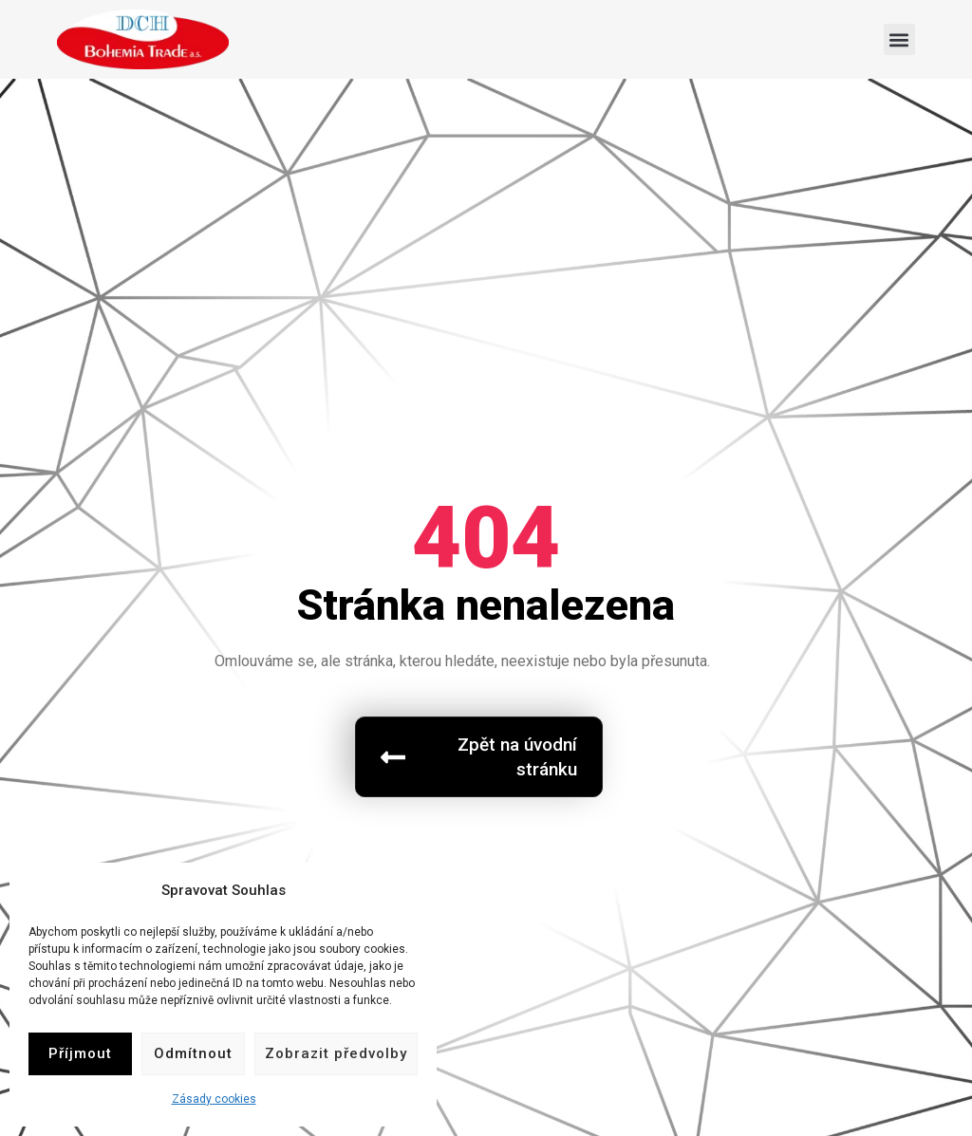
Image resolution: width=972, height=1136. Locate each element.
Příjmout (80, 1053)
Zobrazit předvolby (336, 1053)
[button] (899, 39)
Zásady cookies (214, 1099)
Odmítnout (193, 1053)
